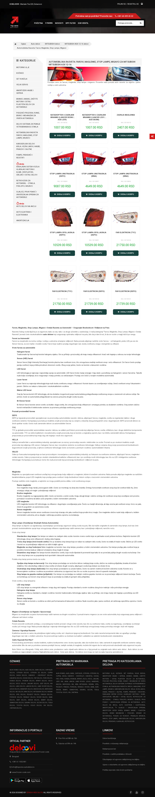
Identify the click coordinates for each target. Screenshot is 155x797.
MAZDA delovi (39, 689)
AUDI (67, 673)
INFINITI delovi (41, 681)
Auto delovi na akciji (26, 204)
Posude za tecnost (121, 716)
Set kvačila (21, 79)
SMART (65, 690)
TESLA (96, 690)
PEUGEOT (59, 687)
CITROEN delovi (22, 672)
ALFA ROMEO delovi (17, 670)
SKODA (58, 690)
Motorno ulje (22, 67)
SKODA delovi (33, 700)
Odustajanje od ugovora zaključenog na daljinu (121, 759)
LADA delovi (20, 686)
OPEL (97, 684)
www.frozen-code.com (20, 772)
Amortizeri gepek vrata (113, 710)
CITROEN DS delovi (38, 672)
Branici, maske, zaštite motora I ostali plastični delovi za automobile (27, 103)
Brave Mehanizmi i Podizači (122, 713)
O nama (49, 23)
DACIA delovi (21, 675)
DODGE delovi (28, 678)
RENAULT (81, 687)
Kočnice (20, 73)
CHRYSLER (78, 673)
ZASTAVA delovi (15, 708)
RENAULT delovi (29, 697)
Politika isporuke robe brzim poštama (117, 770)
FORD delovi (47, 678)
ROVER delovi (42, 697)
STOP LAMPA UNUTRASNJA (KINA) (94, 175)
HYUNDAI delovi (28, 681)
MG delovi (19, 692)
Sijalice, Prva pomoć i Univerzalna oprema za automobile (27, 194)
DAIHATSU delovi (16, 678)
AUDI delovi (29, 670)
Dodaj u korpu (62, 135)
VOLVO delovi (36, 705)
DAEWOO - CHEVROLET (76, 676)
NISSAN (91, 684)
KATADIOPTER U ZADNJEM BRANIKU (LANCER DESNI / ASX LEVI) (62, 117)
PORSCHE (73, 687)
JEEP (57, 681)
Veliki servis (22, 85)
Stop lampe (113, 718)
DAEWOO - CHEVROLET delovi (40, 675)
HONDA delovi (15, 681)
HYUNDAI (73, 679)
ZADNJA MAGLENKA (126, 115)
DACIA (64, 676)
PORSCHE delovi (16, 697)
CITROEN (86, 673)
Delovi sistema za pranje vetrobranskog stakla (28, 125)
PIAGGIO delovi (46, 694)
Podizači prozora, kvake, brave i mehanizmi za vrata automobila (28, 115)
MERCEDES (66, 684)
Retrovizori (129, 721)
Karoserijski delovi (126, 718)
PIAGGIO (66, 687)
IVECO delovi (21, 683)
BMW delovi (39, 670)
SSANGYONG (74, 690)
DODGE (96, 676)
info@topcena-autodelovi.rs (23, 767)
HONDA (66, 679)
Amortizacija (22, 220)
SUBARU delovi (30, 702)
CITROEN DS (94, 673)
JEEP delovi (44, 683)
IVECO (90, 679)
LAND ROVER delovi (45, 686)
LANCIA (71, 681)
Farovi (105, 718)
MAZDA (58, 684)
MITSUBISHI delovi (52, 44)
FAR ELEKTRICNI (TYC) (126, 232)
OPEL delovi (21, 694)
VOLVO (65, 692)
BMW (72, 673)
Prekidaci (112, 721)
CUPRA (58, 676)
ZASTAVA (74, 692)
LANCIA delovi (31, 686)
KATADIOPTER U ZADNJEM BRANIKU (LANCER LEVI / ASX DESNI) (94, 117)
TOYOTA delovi (23, 705)
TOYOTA (59, 692)
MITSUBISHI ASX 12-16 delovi (76, 44)
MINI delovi (28, 692)
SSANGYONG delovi (17, 702)
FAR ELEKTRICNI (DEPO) (94, 291)
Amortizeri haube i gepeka (25, 91)
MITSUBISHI (83, 684)
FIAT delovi (38, 678)
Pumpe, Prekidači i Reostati (24, 156)
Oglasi (23, 44)
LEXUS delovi (14, 689)
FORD (61, 679)
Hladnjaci (120, 721)
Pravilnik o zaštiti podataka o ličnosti (117, 754)
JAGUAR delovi (33, 683)
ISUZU (85, 679)
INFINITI (79, 679)
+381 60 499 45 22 (125, 16)
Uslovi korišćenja (109, 738)
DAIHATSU (89, 676)
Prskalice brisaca (138, 716)
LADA (66, 681)
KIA (62, 681)
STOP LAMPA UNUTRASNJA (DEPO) (62, 175)
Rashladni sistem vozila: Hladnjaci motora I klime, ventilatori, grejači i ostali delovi (28, 169)
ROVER (87, 687)
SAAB (92, 687)
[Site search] (131, 23)
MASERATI (95, 681)
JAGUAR (96, 679)
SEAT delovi (21, 700)
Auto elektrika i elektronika (23, 213)
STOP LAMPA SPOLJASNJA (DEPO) (62, 233)
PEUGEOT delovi (33, 694)
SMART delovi (46, 700)
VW (69, 692)
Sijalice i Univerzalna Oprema (132, 708)
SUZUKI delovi (42, 702)
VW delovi (47, 705)
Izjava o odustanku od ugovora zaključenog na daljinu (124, 765)
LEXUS (88, 681)
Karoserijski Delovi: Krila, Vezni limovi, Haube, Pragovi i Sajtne (28, 146)
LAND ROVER (80, 681)
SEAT (97, 687)
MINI (76, 684)
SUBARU (82, 690)
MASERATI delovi (26, 689)
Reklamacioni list (109, 749)
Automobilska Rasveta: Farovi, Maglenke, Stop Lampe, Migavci (41, 48)
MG (73, 684)
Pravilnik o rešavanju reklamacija (115, 743)
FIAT (57, 679)
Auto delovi (35, 44)
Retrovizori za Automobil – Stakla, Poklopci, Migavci (25, 183)
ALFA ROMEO (60, 673)
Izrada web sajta (34, 792)
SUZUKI (89, 690)
